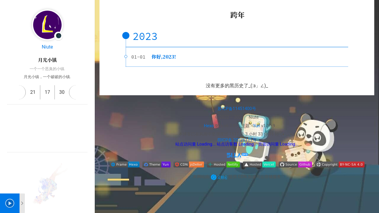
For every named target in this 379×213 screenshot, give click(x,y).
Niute (47, 47)
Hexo (209, 125)
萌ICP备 (224, 140)
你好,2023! (164, 56)
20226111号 (244, 140)
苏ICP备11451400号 (237, 108)
